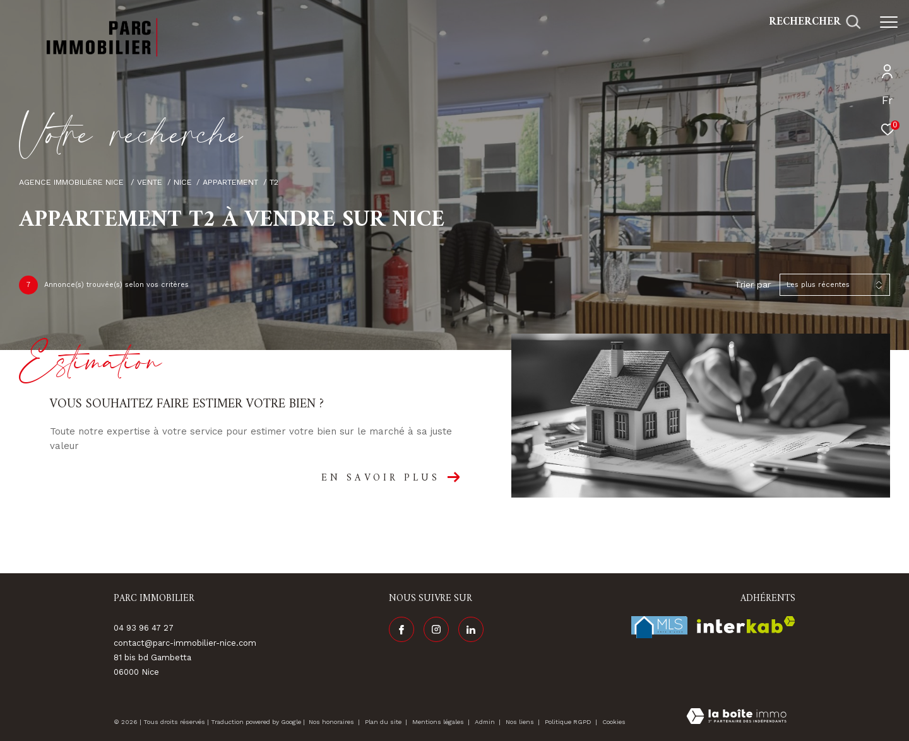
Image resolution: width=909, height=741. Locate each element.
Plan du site (384, 721)
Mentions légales (439, 721)
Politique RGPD (568, 721)
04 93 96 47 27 (144, 628)
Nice (183, 182)
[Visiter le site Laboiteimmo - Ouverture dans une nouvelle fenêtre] (736, 717)
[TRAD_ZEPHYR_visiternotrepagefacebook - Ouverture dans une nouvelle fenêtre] (401, 629)
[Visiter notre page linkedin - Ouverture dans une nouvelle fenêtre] (471, 629)
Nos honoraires (331, 721)
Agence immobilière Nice (72, 182)
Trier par (753, 284)
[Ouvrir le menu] (889, 22)
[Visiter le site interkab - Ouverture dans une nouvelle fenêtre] (746, 624)
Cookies (614, 721)
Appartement (230, 182)
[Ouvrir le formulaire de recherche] (814, 22)
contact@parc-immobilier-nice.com (185, 643)
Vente (149, 182)
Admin (486, 721)
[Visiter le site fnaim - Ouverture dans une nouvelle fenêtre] (659, 627)
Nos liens (521, 721)
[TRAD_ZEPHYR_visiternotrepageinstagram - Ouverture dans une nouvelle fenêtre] (436, 629)
